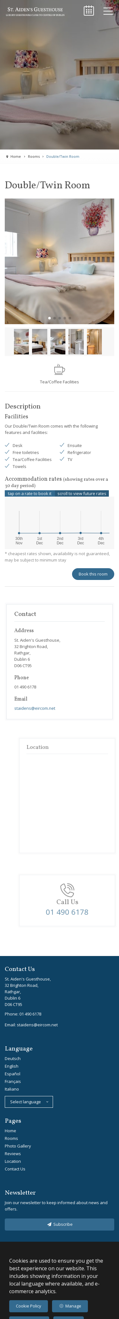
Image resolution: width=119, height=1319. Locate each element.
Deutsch (13, 1058)
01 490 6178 (30, 1014)
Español (12, 1074)
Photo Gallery (18, 1146)
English (11, 1066)
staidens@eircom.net (34, 708)
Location (13, 1161)
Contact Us (15, 1169)
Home (10, 1131)
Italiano (12, 1089)
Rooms (11, 1138)
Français (13, 1081)
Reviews (13, 1153)
